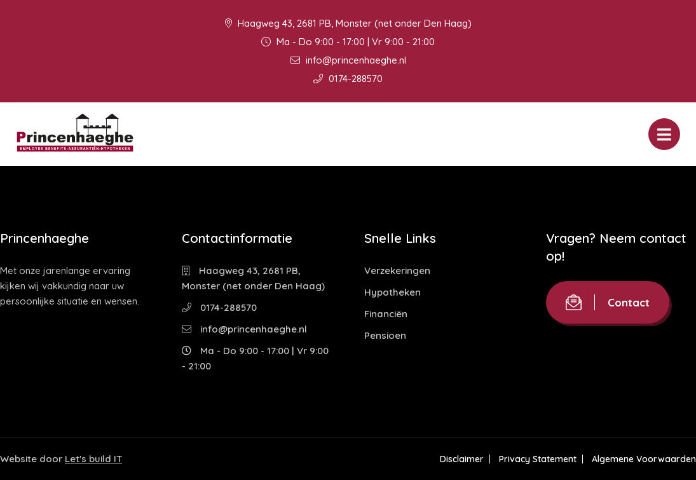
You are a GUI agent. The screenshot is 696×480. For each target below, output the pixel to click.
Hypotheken (392, 292)
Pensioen (385, 335)
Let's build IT (93, 459)
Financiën (385, 314)
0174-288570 (348, 78)
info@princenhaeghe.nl (348, 60)
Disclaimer (462, 459)
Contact (608, 302)
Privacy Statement (538, 459)
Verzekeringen (397, 270)
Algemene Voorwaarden (644, 459)
